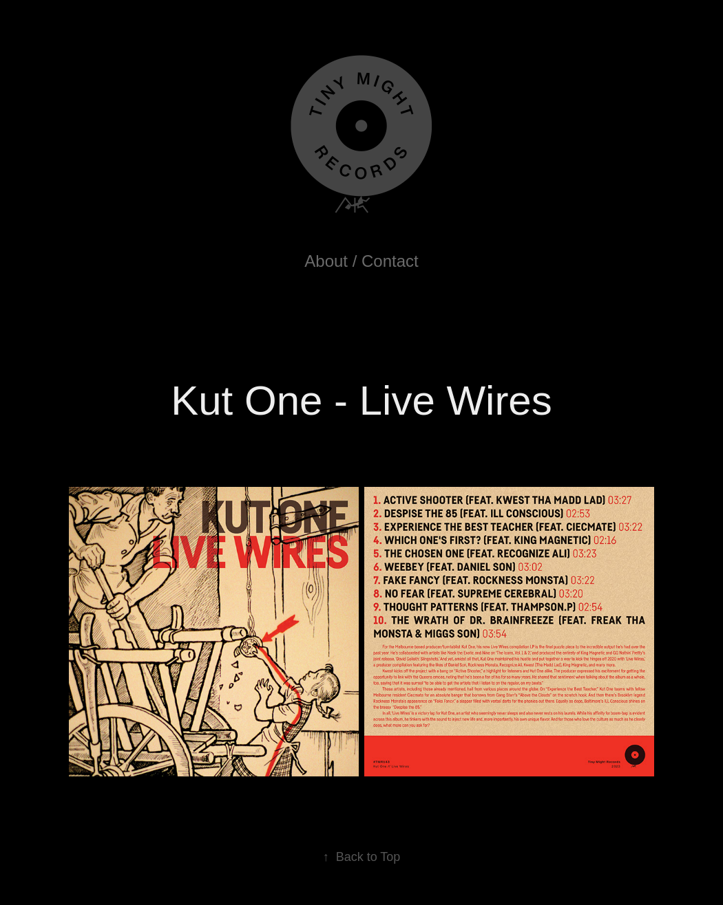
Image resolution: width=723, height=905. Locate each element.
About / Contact (361, 261)
